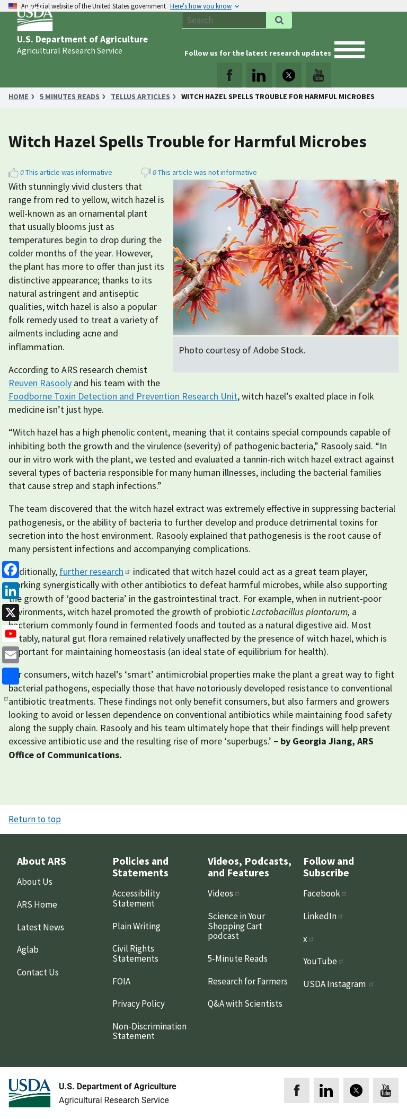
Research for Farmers (248, 981)
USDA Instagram (339, 984)
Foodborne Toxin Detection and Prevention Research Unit (122, 396)
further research (95, 571)
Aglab (28, 949)
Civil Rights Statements (135, 953)
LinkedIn (323, 916)
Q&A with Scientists (245, 1003)
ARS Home (37, 904)
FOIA (121, 981)
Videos (224, 893)
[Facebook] (8, 569)
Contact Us (38, 972)
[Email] (8, 654)
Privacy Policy (138, 1003)
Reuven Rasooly (40, 383)
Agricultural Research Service (69, 50)
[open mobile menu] (349, 49)
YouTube (323, 961)
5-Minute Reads (238, 958)
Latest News (40, 927)
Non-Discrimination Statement (149, 1031)
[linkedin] (8, 590)
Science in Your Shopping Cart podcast (236, 926)
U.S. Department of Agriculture (82, 39)
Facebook (325, 893)
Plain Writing (136, 926)
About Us (34, 881)
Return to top (34, 819)
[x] (8, 611)
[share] (8, 675)
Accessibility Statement (136, 898)
